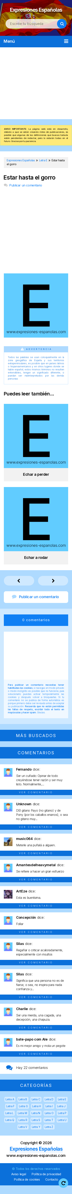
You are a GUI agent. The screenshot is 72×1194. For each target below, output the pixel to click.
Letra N (35, 1121)
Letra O (49, 1121)
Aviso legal (18, 1183)
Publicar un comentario (25, 194)
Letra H (36, 1114)
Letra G (23, 1114)
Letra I (49, 1114)
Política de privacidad (46, 1183)
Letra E (62, 1108)
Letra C (36, 1108)
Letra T (49, 1128)
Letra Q (9, 1128)
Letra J (61, 1114)
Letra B (23, 1108)
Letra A (10, 1108)
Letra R (23, 1128)
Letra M (22, 1121)
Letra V (23, 1135)
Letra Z (49, 1135)
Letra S (36, 1128)
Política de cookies (27, 1188)
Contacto (51, 1188)
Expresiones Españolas (36, 13)
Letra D (49, 1108)
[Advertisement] (36, 92)
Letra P (62, 1121)
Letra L (9, 1121)
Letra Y (36, 1135)
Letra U (62, 1128)
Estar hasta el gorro (29, 186)
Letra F (10, 1114)
